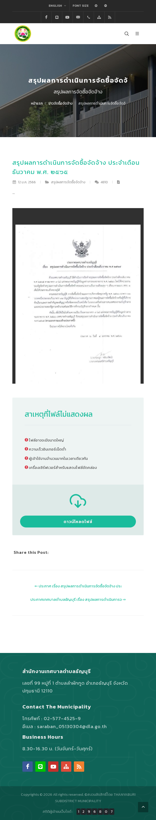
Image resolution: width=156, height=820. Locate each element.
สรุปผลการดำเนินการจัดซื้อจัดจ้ (101, 103)
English (57, 5)
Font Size (81, 5)
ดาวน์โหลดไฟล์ (78, 521)
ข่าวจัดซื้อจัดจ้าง (60, 103)
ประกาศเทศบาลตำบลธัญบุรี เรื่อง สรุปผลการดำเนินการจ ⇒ (78, 599)
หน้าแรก (37, 103)
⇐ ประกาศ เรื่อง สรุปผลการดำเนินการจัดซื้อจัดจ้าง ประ (78, 586)
